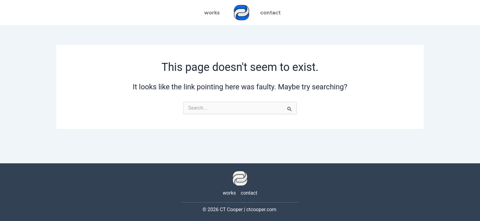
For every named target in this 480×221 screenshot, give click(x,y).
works (212, 12)
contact (249, 193)
